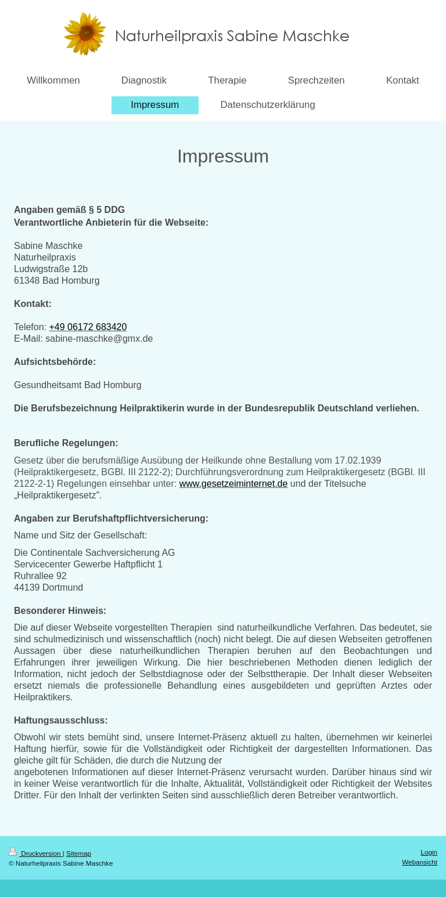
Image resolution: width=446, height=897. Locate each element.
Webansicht (419, 862)
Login (428, 852)
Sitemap (78, 853)
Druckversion (36, 853)
